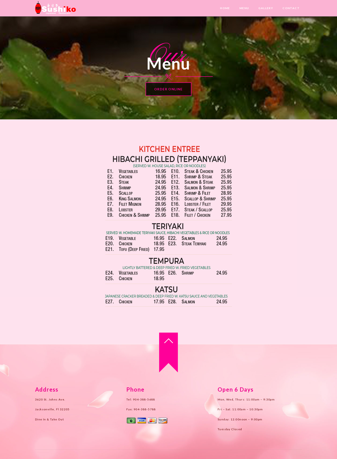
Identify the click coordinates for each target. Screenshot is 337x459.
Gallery (265, 8)
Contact (291, 8)
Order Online (168, 89)
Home (225, 8)
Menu (244, 8)
